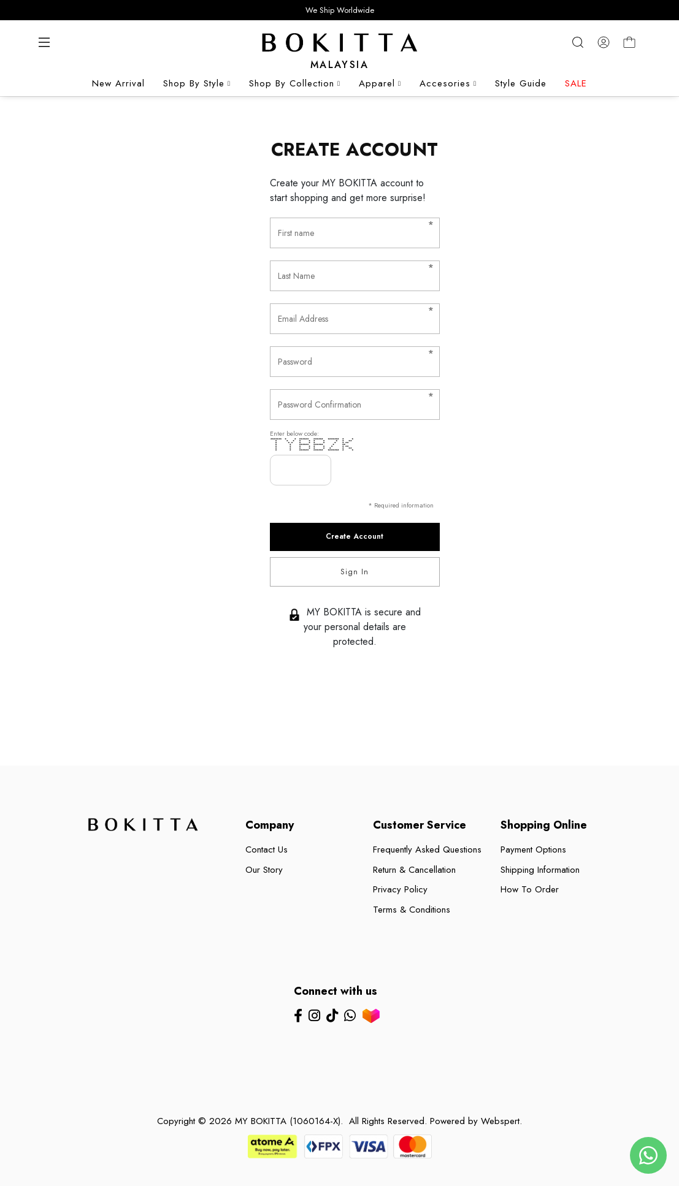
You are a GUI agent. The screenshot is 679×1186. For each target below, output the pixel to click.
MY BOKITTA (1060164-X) (287, 1121)
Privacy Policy (400, 889)
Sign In (354, 571)
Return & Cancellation (414, 869)
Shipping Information (540, 869)
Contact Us (266, 849)
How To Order (530, 889)
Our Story (264, 869)
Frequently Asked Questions (427, 849)
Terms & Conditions (411, 909)
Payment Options (533, 849)
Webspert (500, 1121)
